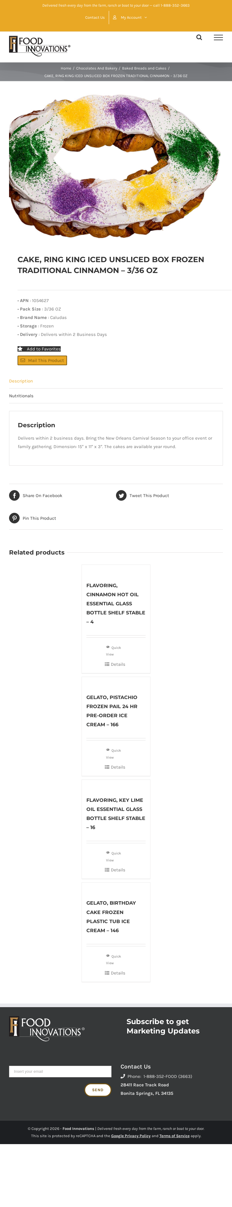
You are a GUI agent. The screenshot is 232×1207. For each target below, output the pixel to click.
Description (21, 381)
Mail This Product (42, 360)
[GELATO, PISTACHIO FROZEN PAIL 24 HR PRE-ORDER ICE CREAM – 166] (116, 682)
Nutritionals (21, 396)
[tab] (116, 381)
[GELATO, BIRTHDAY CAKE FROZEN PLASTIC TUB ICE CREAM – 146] (116, 888)
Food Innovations (78, 1128)
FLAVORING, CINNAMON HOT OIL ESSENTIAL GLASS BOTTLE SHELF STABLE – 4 (115, 604)
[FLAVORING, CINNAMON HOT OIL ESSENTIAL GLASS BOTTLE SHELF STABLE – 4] (116, 570)
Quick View (113, 650)
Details (118, 664)
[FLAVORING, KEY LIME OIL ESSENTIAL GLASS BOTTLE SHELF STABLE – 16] (116, 785)
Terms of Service (175, 1136)
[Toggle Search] (199, 37)
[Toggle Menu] (218, 37)
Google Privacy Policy (131, 1136)
